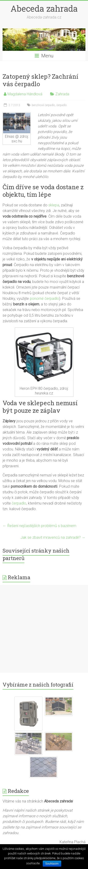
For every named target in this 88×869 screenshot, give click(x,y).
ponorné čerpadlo (44, 298)
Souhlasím (52, 863)
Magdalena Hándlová (25, 94)
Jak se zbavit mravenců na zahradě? (52, 537)
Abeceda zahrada (44, 8)
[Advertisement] (44, 629)
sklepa (53, 205)
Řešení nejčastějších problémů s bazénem (39, 526)
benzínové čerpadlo (43, 105)
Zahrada (62, 94)
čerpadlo (61, 105)
